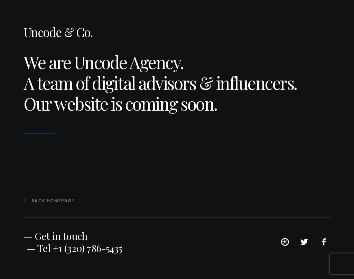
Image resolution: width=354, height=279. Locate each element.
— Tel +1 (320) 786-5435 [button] (74, 247)
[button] (284, 244)
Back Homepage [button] (49, 201)
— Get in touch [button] (55, 235)
